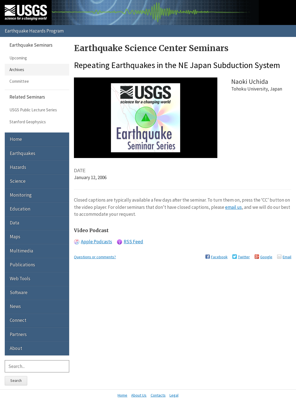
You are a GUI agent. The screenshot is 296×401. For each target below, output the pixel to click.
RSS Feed (133, 242)
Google (266, 256)
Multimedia (21, 251)
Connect (18, 320)
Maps (15, 237)
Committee (19, 81)
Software (19, 292)
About (16, 348)
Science (18, 181)
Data (14, 223)
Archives (16, 69)
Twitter (244, 256)
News (15, 306)
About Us (138, 395)
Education (20, 209)
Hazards (18, 167)
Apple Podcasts (96, 242)
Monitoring (21, 195)
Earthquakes (22, 153)
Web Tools (20, 278)
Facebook (219, 256)
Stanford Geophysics (27, 121)
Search (16, 380)
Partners (18, 334)
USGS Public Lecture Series (33, 109)
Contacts (158, 395)
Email (287, 256)
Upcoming (18, 58)
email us (233, 207)
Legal (174, 395)
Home (16, 139)
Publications (22, 265)
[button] (145, 117)
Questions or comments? (95, 256)
